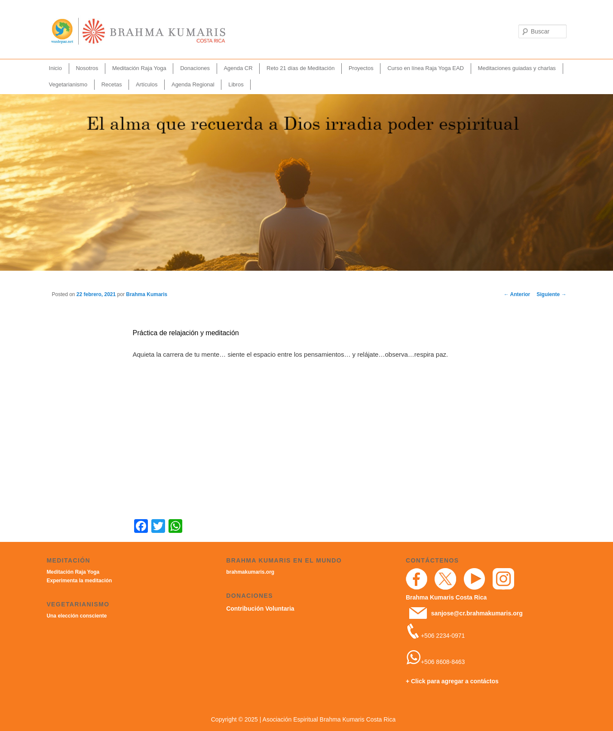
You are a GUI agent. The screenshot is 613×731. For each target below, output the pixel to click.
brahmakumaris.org (250, 572)
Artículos (147, 84)
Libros (235, 84)
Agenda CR (238, 68)
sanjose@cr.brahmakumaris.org (477, 613)
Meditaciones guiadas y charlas (516, 68)
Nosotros (87, 68)
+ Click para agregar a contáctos (452, 681)
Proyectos (361, 68)
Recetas (111, 84)
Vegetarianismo (68, 84)
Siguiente (551, 294)
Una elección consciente (76, 616)
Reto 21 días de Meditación (300, 68)
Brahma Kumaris (146, 294)
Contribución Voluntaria (260, 608)
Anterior (517, 294)
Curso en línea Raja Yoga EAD (425, 68)
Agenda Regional (193, 84)
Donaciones (195, 68)
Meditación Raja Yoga (139, 68)
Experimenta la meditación (79, 581)
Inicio (55, 68)
